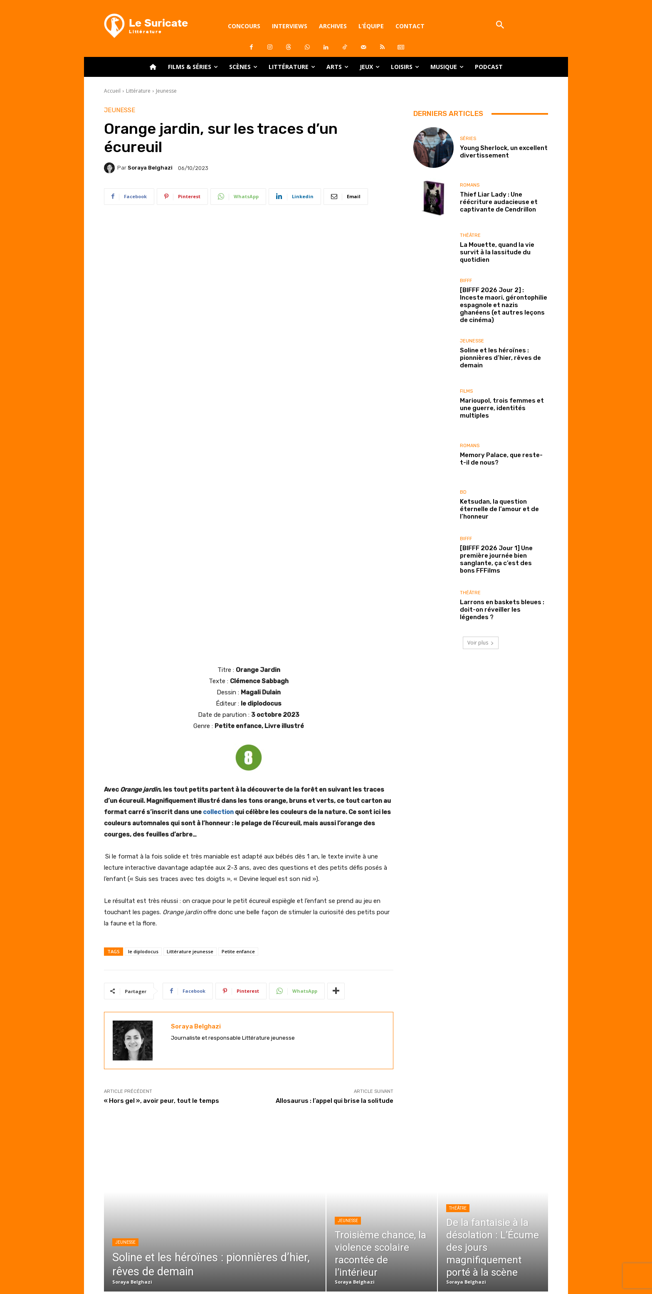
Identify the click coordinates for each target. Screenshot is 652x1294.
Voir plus (480, 642)
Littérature (138, 90)
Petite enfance (238, 834)
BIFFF (466, 280)
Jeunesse (166, 90)
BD (463, 492)
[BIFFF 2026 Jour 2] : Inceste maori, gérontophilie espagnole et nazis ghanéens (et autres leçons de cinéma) (503, 305)
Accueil (112, 90)
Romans (469, 185)
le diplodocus (143, 834)
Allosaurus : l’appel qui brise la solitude (334, 983)
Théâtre (470, 235)
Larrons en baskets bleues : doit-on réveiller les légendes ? (502, 609)
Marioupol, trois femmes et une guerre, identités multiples (502, 408)
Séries (468, 138)
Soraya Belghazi (150, 167)
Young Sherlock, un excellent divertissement (504, 151)
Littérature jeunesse (190, 834)
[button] (500, 25)
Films (466, 391)
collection (218, 695)
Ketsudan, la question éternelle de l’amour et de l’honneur (499, 509)
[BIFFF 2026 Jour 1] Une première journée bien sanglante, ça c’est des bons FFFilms (496, 559)
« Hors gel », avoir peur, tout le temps (161, 983)
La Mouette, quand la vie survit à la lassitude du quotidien (497, 252)
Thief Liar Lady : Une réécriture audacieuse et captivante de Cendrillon (499, 202)
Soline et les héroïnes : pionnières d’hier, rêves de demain (500, 358)
